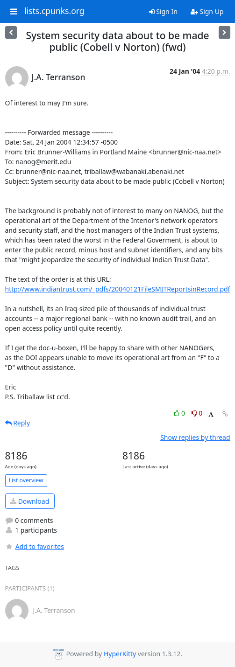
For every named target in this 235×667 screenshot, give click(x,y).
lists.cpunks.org (54, 11)
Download (29, 501)
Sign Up (207, 11)
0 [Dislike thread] (197, 413)
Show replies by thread (195, 437)
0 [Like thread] (180, 413)
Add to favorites (34, 546)
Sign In (163, 11)
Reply (17, 422)
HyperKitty (120, 653)
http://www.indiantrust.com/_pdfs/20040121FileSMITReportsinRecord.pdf (117, 289)
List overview (26, 480)
